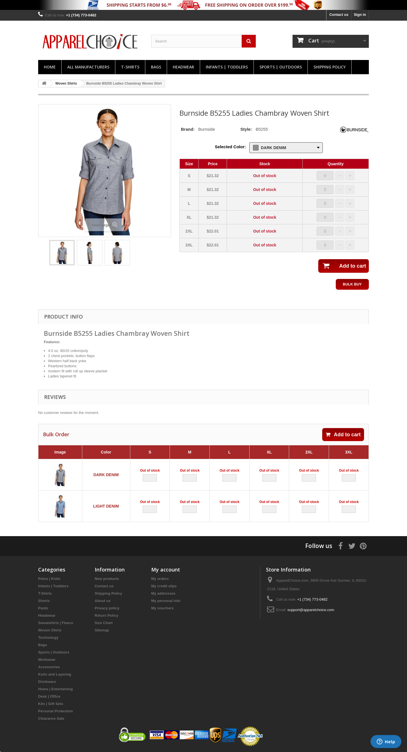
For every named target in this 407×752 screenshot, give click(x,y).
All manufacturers (88, 67)
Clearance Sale (51, 718)
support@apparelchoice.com (310, 610)
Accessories (49, 667)
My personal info (165, 601)
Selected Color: (230, 146)
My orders (160, 579)
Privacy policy (107, 608)
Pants (43, 608)
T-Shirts (130, 67)
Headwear (183, 67)
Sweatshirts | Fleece (55, 623)
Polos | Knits (49, 579)
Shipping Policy (329, 67)
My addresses (163, 593)
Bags (156, 67)
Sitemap (102, 630)
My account (165, 569)
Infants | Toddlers (227, 67)
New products (107, 579)
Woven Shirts (50, 630)
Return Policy (106, 615)
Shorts (44, 601)
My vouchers (162, 608)
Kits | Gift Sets (50, 704)
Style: (246, 129)
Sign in (360, 14)
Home (50, 67)
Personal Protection (55, 711)
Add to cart (343, 434)
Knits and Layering (54, 674)
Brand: (187, 129)
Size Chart (104, 623)
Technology (48, 637)
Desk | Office (49, 696)
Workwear (47, 660)
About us (103, 601)
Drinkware (47, 682)
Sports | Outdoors (280, 67)
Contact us (338, 14)
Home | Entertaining (55, 689)
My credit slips (164, 586)
